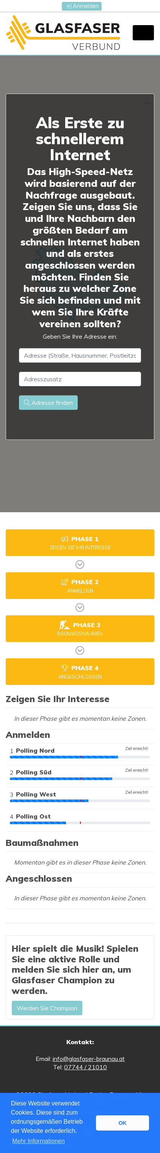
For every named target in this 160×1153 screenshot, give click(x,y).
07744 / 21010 (85, 1067)
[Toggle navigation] (143, 32)
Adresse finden (48, 402)
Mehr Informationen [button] (38, 1141)
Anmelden (82, 6)
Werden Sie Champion (47, 1008)
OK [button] (122, 1123)
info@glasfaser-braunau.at (89, 1058)
